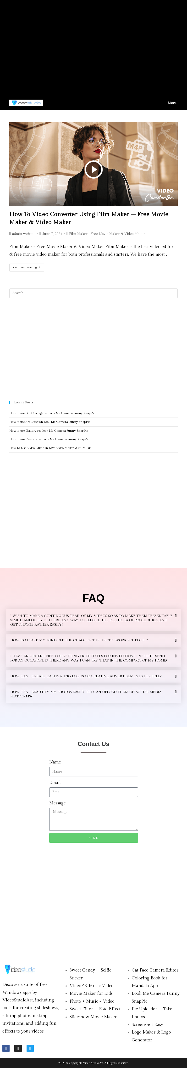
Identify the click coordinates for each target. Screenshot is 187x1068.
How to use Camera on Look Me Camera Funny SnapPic (49, 439)
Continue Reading (28, 266)
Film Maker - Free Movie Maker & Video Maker (107, 234)
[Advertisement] (93, 48)
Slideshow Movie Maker (93, 1016)
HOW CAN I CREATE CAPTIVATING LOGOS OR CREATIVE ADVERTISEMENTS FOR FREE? (85, 676)
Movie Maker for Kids (91, 993)
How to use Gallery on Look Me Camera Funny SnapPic (48, 431)
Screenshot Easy (147, 1024)
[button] (93, 620)
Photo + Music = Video (92, 1001)
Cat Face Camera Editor (155, 970)
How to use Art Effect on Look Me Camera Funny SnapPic (49, 422)
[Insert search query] (93, 293)
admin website (23, 234)
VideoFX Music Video (92, 985)
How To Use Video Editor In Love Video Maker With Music (50, 448)
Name (55, 762)
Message (57, 803)
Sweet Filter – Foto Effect (95, 1008)
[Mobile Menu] (171, 102)
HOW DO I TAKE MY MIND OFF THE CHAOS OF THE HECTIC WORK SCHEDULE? (79, 640)
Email (55, 782)
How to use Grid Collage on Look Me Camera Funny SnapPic (52, 413)
